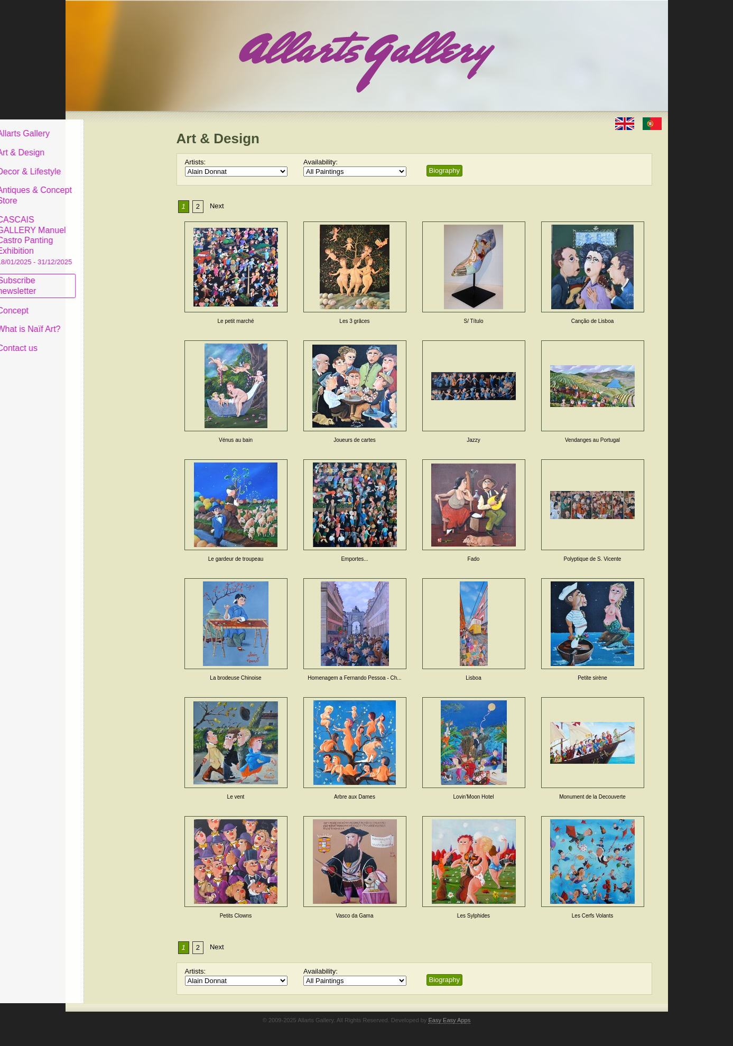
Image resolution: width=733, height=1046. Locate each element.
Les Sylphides (473, 916)
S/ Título (473, 321)
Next (217, 206)
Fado (474, 559)
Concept (93, 302)
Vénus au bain (236, 440)
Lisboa (473, 678)
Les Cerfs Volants (592, 916)
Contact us (98, 340)
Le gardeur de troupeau (236, 559)
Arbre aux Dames (354, 797)
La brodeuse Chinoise (235, 678)
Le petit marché (236, 321)
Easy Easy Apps (449, 1020)
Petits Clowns (236, 916)
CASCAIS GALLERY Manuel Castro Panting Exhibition (115, 232)
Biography (444, 170)
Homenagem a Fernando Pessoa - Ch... (354, 678)
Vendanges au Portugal (592, 440)
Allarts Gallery (104, 125)
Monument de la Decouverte (592, 797)
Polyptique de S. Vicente (592, 559)
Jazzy (473, 440)
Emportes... (354, 559)
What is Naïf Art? (109, 321)
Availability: (320, 162)
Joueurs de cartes (354, 440)
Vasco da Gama (355, 916)
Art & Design (101, 144)
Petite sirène (592, 678)
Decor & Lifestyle (110, 163)
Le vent (236, 797)
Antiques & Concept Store (115, 187)
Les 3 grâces (354, 321)
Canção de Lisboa (592, 321)
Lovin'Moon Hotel (473, 797)
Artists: (195, 162)
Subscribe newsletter (97, 278)
